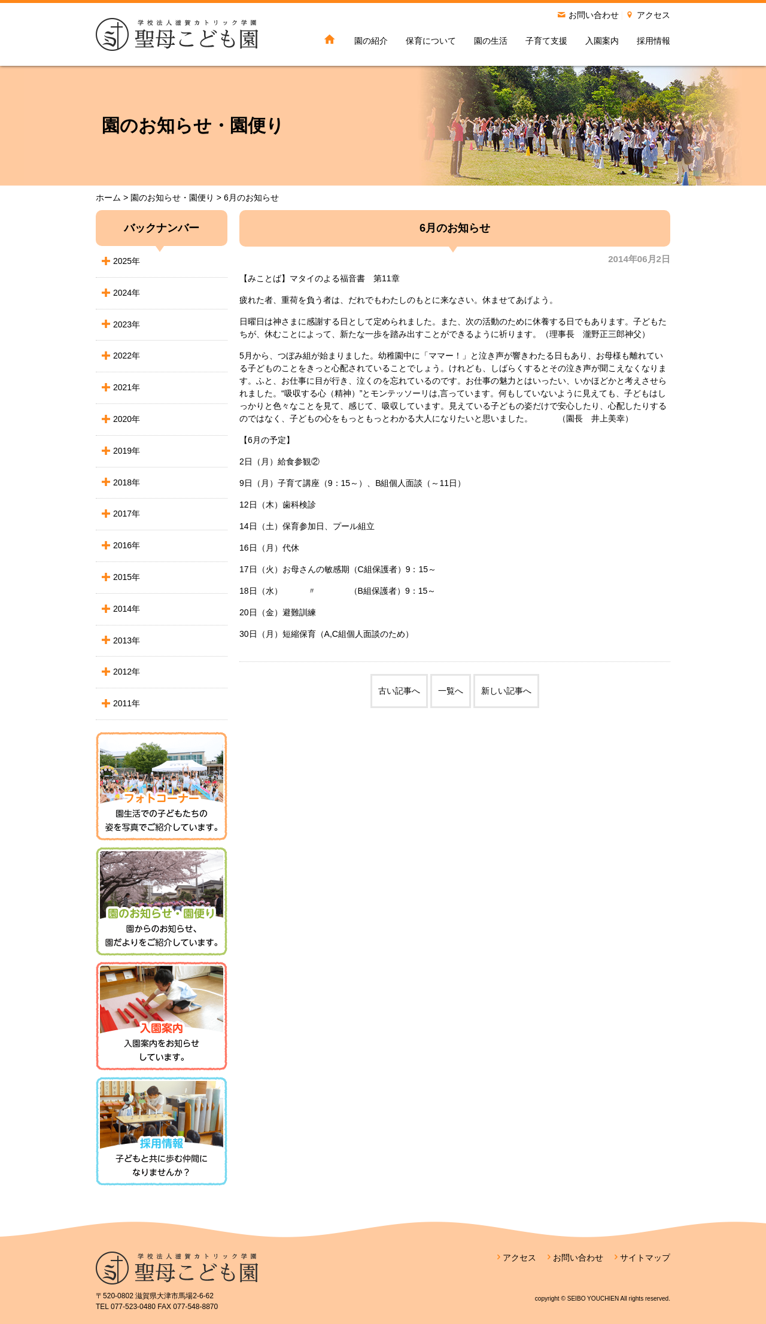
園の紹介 (371, 40)
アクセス (653, 15)
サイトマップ (645, 1257)
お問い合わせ (594, 15)
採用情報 (653, 40)
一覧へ (450, 691)
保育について (431, 40)
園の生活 (490, 40)
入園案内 (602, 40)
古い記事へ (399, 691)
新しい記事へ (506, 691)
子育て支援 (546, 40)
